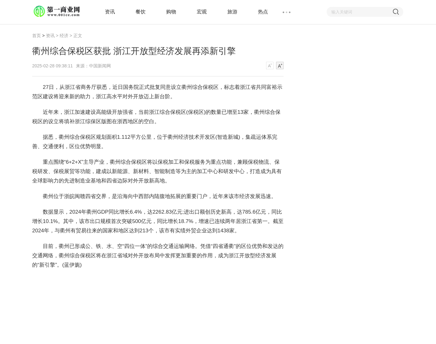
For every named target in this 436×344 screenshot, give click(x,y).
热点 (263, 11)
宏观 (202, 11)
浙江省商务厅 (219, 280)
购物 (171, 11)
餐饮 (141, 11)
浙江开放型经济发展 (177, 280)
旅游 (232, 11)
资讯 (110, 11)
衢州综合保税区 (84, 280)
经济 (64, 35)
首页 (36, 35)
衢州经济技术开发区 (128, 280)
